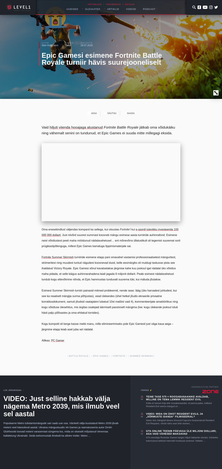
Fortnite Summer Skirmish (58, 257)
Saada (129, 113)
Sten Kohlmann (50, 45)
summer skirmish (141, 356)
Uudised (72, 9)
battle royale (78, 356)
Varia (68, 45)
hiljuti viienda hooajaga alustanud (76, 127)
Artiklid (113, 9)
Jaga (92, 113)
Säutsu (110, 113)
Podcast (149, 9)
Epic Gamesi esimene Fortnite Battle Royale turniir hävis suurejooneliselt (102, 59)
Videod (131, 9)
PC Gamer (57, 340)
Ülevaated (92, 9)
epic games (100, 356)
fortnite (119, 356)
